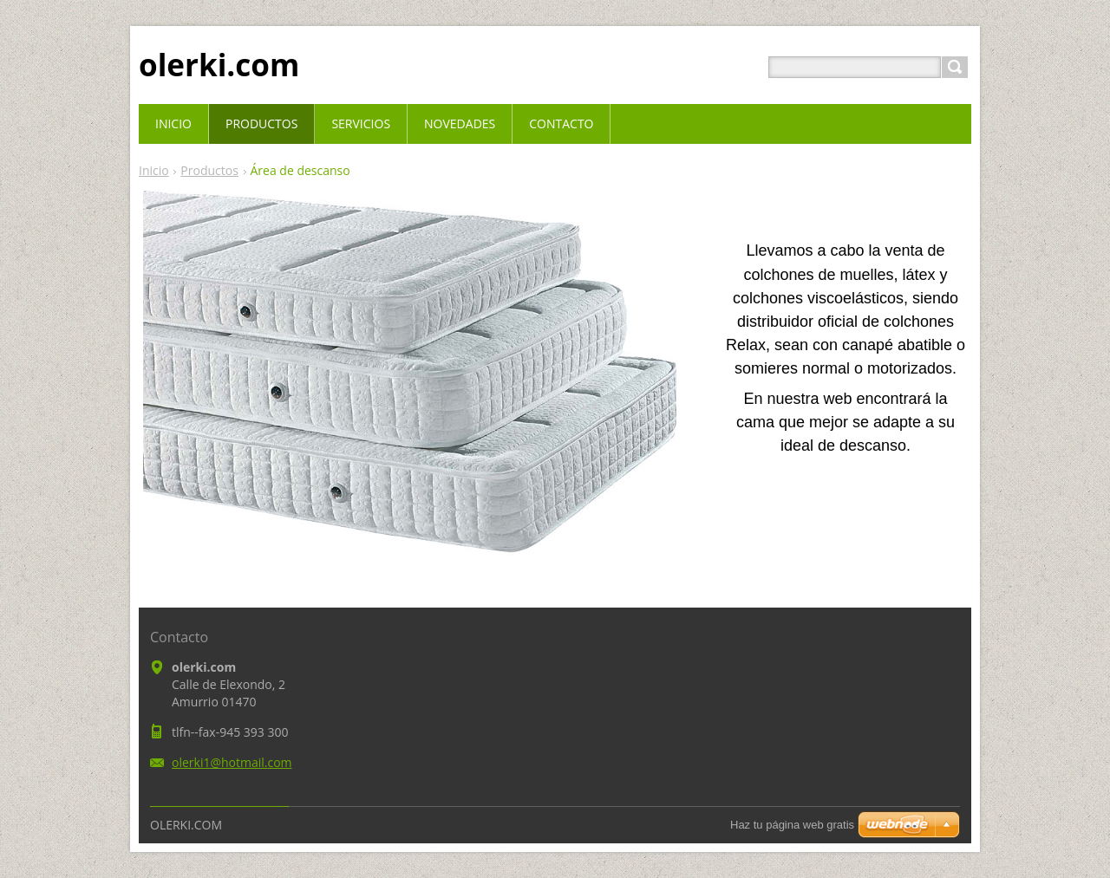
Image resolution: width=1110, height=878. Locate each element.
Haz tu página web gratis (792, 824)
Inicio (154, 170)
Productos (209, 170)
